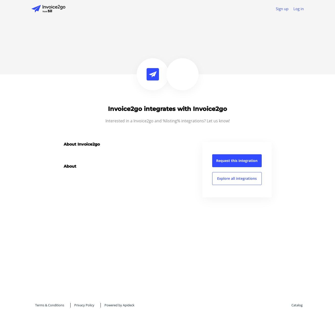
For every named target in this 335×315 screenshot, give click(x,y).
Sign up (282, 8)
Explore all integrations (237, 178)
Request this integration (237, 160)
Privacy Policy (84, 305)
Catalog (297, 305)
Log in (298, 8)
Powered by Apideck (119, 305)
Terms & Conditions (49, 305)
